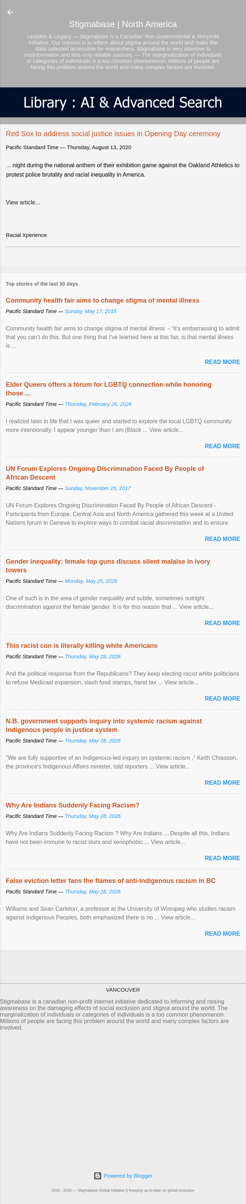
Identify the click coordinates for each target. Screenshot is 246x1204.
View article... (23, 202)
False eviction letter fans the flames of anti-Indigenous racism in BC (111, 880)
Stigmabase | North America (123, 24)
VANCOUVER (123, 990)
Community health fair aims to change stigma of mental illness (102, 300)
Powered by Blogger (122, 1176)
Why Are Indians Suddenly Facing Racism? (72, 805)
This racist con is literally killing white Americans (81, 645)
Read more (222, 362)
